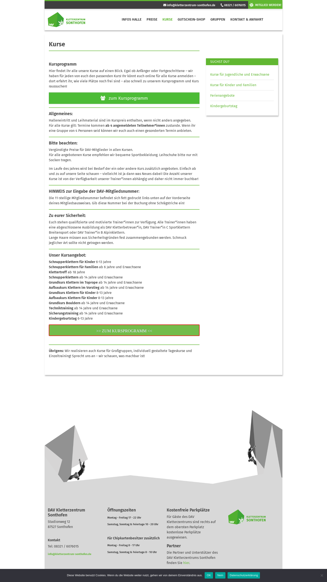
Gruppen (217, 19)
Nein (220, 575)
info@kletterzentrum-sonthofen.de (189, 5)
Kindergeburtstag (223, 106)
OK (209, 575)
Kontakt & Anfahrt (246, 19)
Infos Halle (131, 19)
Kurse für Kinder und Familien (233, 85)
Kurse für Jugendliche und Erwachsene (239, 74)
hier (186, 563)
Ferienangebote (222, 95)
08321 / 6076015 (233, 5)
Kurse (167, 19)
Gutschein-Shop (191, 19)
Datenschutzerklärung (244, 575)
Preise (152, 19)
